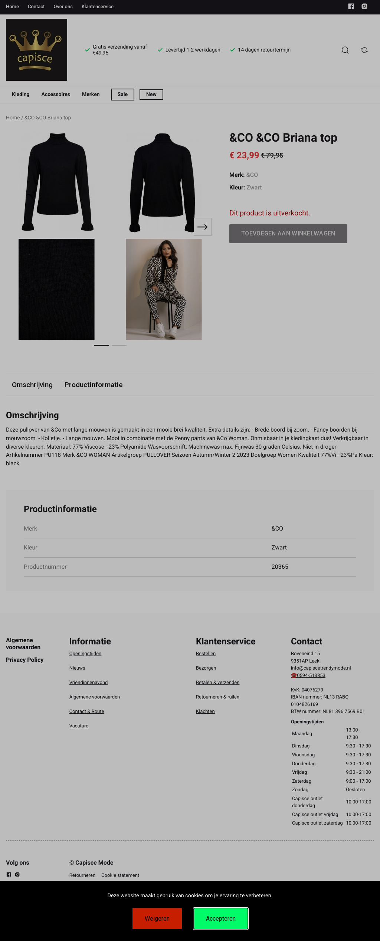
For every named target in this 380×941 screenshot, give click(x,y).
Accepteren (221, 918)
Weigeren (157, 918)
